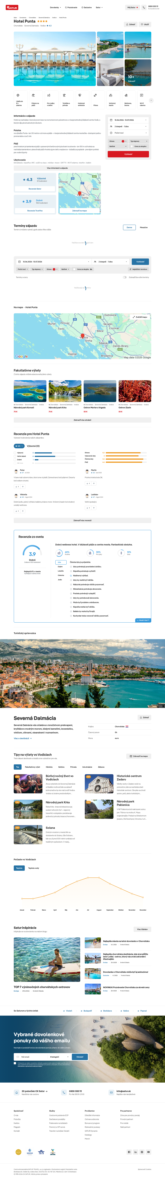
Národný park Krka (57, 407)
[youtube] (148, 1152)
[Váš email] (30, 1057)
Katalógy (88, 1135)
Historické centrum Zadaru (129, 777)
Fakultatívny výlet (32, 767)
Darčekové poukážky (57, 1119)
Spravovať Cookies (144, 1169)
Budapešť (86, 1011)
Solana (50, 827)
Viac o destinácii (23, 738)
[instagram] (142, 1152)
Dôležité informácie (92, 1115)
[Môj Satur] (132, 7)
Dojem (60, 567)
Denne (129, 227)
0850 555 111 (75, 1091)
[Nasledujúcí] (151, 100)
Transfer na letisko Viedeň (59, 1131)
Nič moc (20, 463)
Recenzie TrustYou (35, 211)
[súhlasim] (17, 487)
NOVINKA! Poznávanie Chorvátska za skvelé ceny (126, 987)
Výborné (20, 453)
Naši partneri (125, 1127)
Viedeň (67, 1011)
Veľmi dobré (21, 456)
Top (17, 767)
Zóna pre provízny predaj (130, 1115)
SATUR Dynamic (91, 1131)
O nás (16, 1115)
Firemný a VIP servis (57, 1127)
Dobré (19, 460)
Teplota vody (33, 868)
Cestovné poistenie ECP (59, 1115)
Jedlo (60, 580)
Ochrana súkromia (92, 1119)
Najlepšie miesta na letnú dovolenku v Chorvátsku (126, 941)
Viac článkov (142, 929)
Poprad (142, 1011)
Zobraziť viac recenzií (82, 520)
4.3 (49, 26)
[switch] (125, 277)
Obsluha (61, 575)
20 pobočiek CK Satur (34, 1091)
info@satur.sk (124, 1091)
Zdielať (130, 24)
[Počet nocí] (128, 133)
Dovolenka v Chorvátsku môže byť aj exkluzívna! (125, 972)
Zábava (101, 767)
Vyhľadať (128, 154)
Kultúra (61, 767)
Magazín (17, 1127)
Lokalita (61, 571)
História (49, 767)
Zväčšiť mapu (140, 317)
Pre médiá (124, 1123)
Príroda (73, 767)
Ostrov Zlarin (125, 407)
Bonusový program (92, 1123)
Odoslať (80, 1057)
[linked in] (135, 1152)
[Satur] (12, 7)
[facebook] (129, 1152)
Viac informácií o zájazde (57, 168)
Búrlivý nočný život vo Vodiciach (59, 777)
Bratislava (106, 1011)
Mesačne (144, 227)
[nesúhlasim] (22, 487)
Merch (87, 1139)
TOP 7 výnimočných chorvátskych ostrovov (42, 987)
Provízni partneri (126, 1119)
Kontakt (17, 1131)
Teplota (19, 868)
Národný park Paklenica (125, 803)
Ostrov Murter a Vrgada (95, 407)
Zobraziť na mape (139, 756)
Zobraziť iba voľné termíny (139, 277)
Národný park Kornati (24, 407)
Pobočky (17, 1119)
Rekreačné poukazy (92, 1127)
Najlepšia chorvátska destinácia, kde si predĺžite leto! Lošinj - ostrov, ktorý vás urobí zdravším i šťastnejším (125, 956)
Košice (125, 1011)
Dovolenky (55, 7)
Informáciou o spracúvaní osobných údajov (30, 1066)
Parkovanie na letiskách (58, 1123)
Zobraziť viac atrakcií (82, 420)
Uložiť (145, 24)
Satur (99, 7)
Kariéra (16, 1123)
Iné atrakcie (87, 767)
